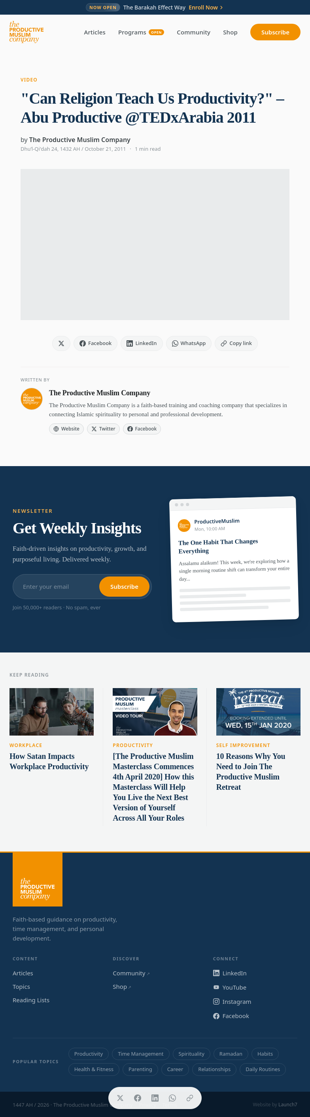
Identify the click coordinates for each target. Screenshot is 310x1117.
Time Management (140, 1053)
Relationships (214, 1069)
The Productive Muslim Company (79, 139)
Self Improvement (243, 745)
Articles (95, 32)
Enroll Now (206, 7)
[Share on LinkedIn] (155, 1098)
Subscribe (275, 32)
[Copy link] (189, 1098)
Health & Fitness (93, 1069)
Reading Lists (31, 1000)
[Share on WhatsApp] (172, 1098)
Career (175, 1069)
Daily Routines (263, 1069)
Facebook (231, 1016)
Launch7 (287, 1104)
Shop (230, 32)
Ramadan (230, 1053)
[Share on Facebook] (137, 1098)
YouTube (230, 987)
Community (193, 32)
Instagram (232, 1001)
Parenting (140, 1069)
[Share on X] (120, 1098)
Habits (265, 1053)
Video (29, 79)
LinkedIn (230, 973)
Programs (141, 32)
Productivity (133, 745)
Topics (21, 986)
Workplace (25, 745)
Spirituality (191, 1053)
